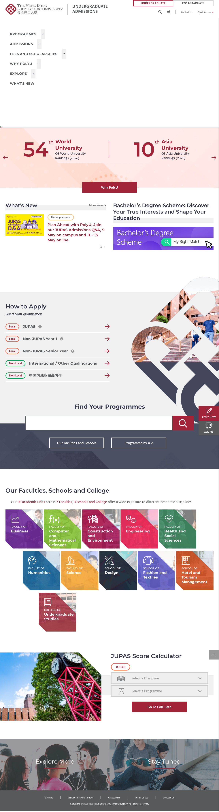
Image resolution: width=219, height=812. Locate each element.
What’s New (22, 84)
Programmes (23, 34)
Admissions (21, 44)
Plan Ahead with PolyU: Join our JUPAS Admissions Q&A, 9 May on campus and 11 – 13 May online (76, 233)
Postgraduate (193, 3)
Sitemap (49, 798)
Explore (18, 74)
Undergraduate (153, 3)
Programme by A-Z (139, 444)
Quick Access (204, 12)
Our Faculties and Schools (76, 444)
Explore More (54, 762)
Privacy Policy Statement (80, 798)
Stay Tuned (164, 762)
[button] (5, 159)
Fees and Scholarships (33, 54)
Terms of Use (141, 798)
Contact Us (186, 12)
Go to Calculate (159, 708)
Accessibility (114, 798)
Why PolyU (21, 64)
